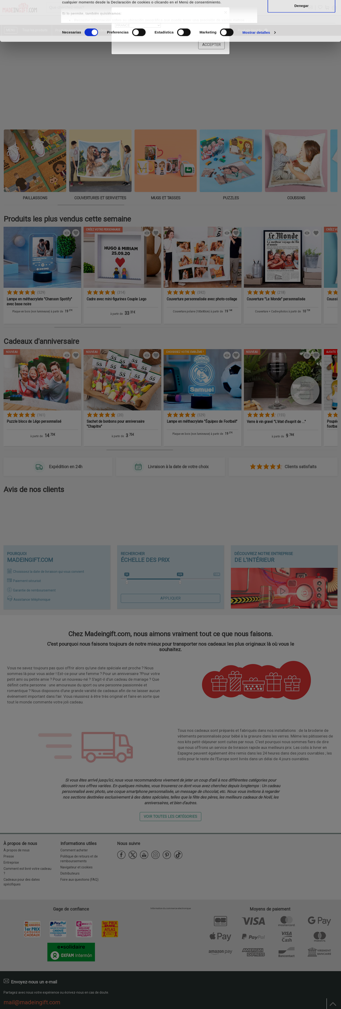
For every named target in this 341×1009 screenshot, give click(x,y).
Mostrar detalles (256, 70)
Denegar (301, 43)
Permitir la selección (301, 28)
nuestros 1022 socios (100, 17)
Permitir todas (302, 12)
